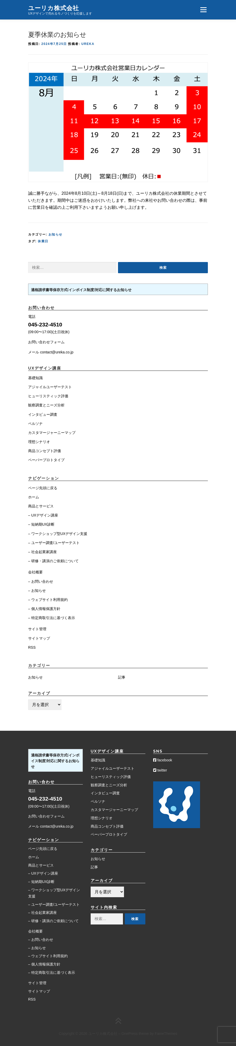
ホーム (33, 497)
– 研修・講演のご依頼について (53, 561)
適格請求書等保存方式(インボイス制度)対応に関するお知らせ (81, 290)
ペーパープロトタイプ (46, 460)
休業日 (43, 241)
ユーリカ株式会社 (53, 7)
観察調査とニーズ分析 (46, 405)
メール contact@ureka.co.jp (50, 352)
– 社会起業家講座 (42, 552)
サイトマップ (39, 638)
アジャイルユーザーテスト (50, 387)
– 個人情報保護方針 (44, 609)
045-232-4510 (45, 324)
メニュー (203, 10)
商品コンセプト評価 (44, 451)
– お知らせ (37, 590)
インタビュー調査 (42, 414)
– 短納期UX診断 (41, 524)
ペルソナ (35, 423)
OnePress (129, 1033)
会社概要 (35, 572)
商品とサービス (41, 506)
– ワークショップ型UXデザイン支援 (57, 534)
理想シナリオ (39, 442)
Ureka (87, 44)
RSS (32, 647)
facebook (162, 760)
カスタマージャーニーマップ (52, 433)
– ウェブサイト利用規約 (48, 600)
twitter (160, 770)
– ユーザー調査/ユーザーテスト (54, 543)
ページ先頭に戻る (42, 488)
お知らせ (55, 234)
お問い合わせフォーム (46, 342)
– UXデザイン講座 (43, 515)
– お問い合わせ (40, 581)
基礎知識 (35, 378)
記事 (121, 677)
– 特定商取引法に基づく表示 (51, 618)
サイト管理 (37, 629)
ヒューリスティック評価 (48, 396)
